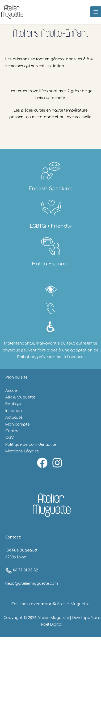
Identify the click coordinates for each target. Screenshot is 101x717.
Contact (13, 431)
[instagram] (58, 462)
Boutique (13, 404)
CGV (9, 438)
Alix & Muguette (20, 397)
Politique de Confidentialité (30, 445)
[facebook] (43, 462)
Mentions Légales (22, 451)
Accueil (12, 391)
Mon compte (17, 424)
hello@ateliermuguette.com (31, 584)
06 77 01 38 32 (21, 570)
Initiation (13, 411)
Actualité (13, 417)
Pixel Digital (51, 624)
